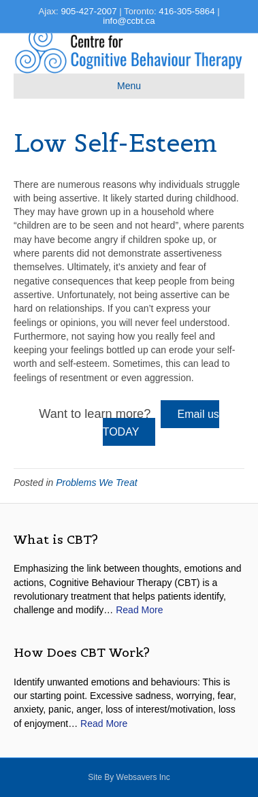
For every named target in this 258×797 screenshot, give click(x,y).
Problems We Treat (96, 482)
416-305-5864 (186, 11)
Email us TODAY (161, 423)
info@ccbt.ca (129, 21)
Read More (139, 609)
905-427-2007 (88, 11)
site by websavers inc (129, 777)
